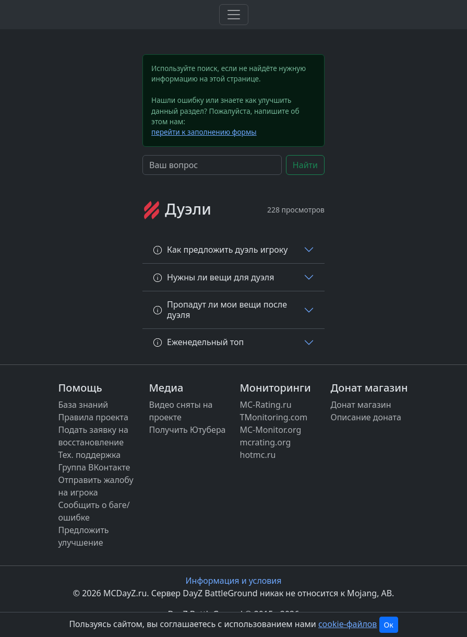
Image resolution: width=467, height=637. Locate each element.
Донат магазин (361, 404)
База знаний (83, 404)
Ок (388, 625)
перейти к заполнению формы (204, 132)
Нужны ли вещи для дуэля (213, 277)
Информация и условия (234, 580)
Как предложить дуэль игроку (220, 249)
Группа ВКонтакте (94, 467)
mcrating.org (265, 442)
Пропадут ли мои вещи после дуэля (220, 309)
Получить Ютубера (187, 429)
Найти (305, 165)
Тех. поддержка (89, 455)
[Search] (212, 165)
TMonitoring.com (274, 417)
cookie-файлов (347, 624)
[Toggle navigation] (233, 14)
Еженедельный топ (198, 342)
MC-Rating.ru (266, 404)
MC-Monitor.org (271, 429)
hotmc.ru (258, 455)
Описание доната (366, 417)
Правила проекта (93, 417)
